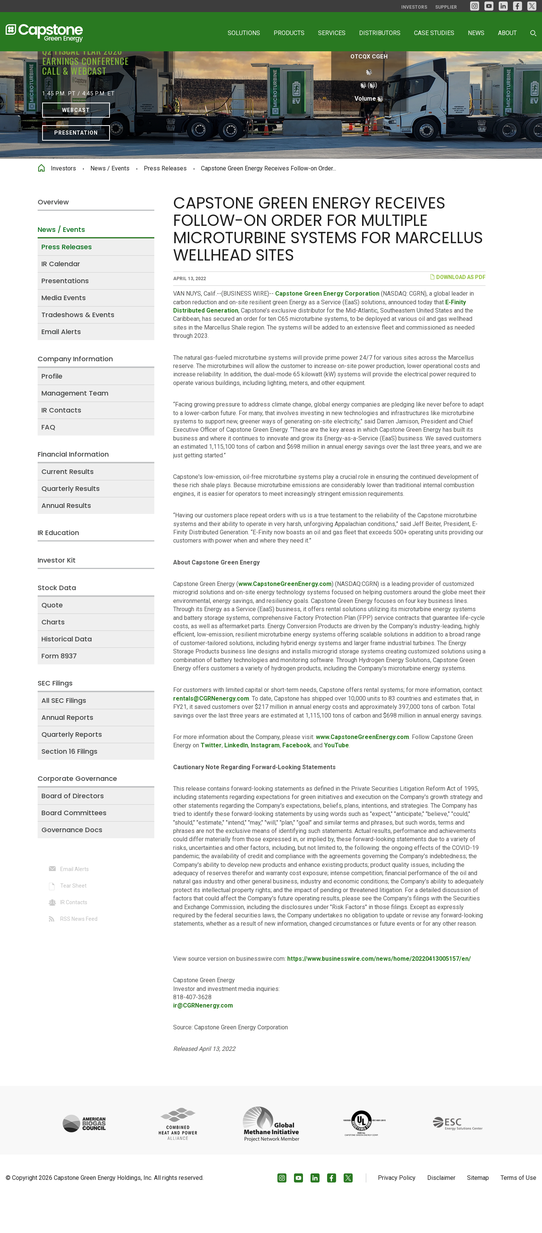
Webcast (76, 141)
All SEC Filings (63, 731)
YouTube (336, 777)
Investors (414, 7)
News (476, 33)
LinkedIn (236, 777)
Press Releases (165, 200)
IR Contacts (61, 441)
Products (289, 33)
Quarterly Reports (71, 765)
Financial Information (73, 485)
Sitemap (478, 1209)
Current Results (67, 503)
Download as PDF (458, 309)
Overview (53, 233)
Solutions (244, 33)
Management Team (74, 424)
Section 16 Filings (69, 782)
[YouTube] (488, 6)
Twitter (211, 777)
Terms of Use (518, 1209)
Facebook (296, 777)
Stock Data (57, 619)
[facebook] (517, 6)
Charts (53, 653)
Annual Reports (67, 748)
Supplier (446, 7)
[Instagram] (474, 6)
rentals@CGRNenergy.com (211, 729)
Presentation (76, 164)
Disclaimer (441, 1209)
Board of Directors (72, 827)
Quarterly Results (70, 519)
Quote (52, 636)
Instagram (265, 777)
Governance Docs (71, 861)
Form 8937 (59, 687)
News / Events (109, 200)
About (507, 33)
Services (332, 33)
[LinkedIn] (503, 6)
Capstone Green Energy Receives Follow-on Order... (268, 200)
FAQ (48, 458)
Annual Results (66, 536)
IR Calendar (60, 295)
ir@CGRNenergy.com (203, 1037)
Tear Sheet (73, 917)
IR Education (58, 564)
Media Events (63, 329)
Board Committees (74, 844)
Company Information (75, 390)
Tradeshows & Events (77, 346)
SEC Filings (55, 714)
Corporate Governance (77, 809)
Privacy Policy (397, 1209)
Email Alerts (61, 363)
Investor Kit (57, 591)
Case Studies (434, 33)
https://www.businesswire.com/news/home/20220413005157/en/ (379, 990)
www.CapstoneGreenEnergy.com (285, 615)
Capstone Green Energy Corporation (327, 325)
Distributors (379, 33)
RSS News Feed (78, 950)
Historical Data (66, 670)
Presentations (65, 312)
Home (41, 198)
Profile (51, 407)
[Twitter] (531, 6)
